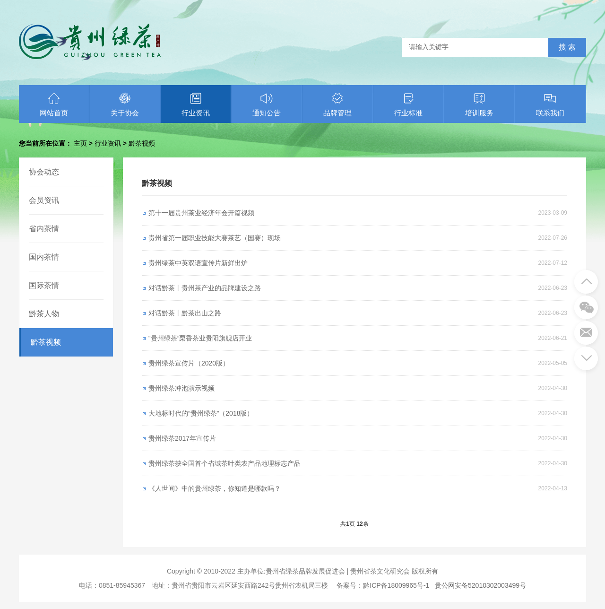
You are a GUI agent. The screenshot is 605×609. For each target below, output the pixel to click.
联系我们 (550, 104)
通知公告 (266, 104)
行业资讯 (196, 104)
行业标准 (408, 104)
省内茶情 (44, 229)
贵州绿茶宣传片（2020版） (188, 363)
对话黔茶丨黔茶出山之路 (184, 313)
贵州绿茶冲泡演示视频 (181, 388)
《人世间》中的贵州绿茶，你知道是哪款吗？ (214, 488)
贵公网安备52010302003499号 (480, 585)
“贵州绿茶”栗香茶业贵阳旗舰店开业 (200, 338)
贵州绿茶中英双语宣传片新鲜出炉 (198, 263)
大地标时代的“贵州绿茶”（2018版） (200, 413)
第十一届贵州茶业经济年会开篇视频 (201, 213)
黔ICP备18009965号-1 (396, 585)
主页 (80, 143)
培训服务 (479, 104)
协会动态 (44, 172)
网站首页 (54, 104)
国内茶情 (44, 257)
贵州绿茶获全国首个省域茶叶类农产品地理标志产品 (224, 463)
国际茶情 (44, 285)
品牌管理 (337, 104)
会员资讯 (44, 200)
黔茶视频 (142, 143)
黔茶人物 (44, 314)
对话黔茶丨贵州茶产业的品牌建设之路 (204, 288)
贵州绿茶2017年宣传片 (182, 438)
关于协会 (125, 104)
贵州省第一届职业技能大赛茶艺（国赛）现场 (214, 238)
